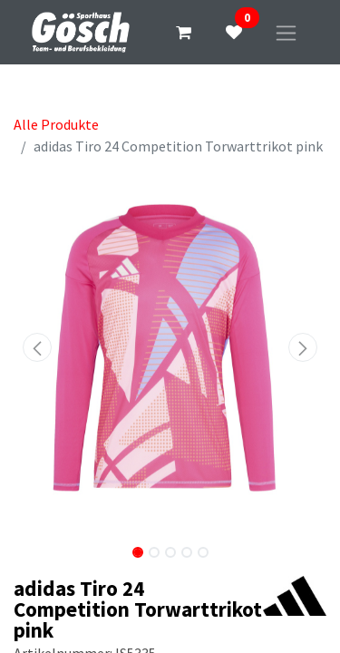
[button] (37, 347)
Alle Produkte (56, 124)
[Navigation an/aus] (286, 32)
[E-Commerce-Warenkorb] (183, 33)
